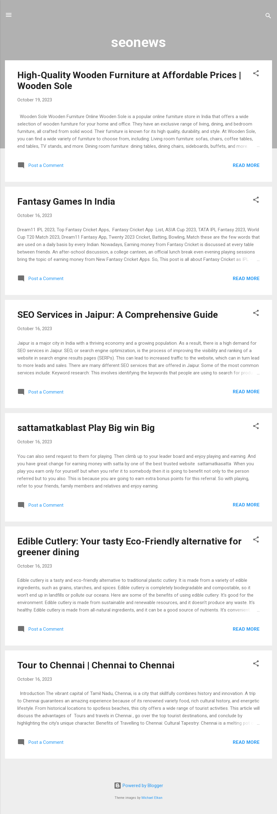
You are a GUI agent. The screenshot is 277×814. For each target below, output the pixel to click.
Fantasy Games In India (66, 201)
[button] (256, 74)
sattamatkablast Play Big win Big (86, 427)
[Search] (268, 16)
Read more (246, 165)
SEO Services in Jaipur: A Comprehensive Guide (117, 314)
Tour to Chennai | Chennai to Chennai (96, 665)
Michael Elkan (151, 798)
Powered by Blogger (138, 785)
